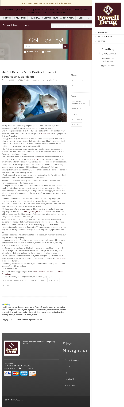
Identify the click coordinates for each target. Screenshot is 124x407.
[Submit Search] (65, 46)
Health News (31, 51)
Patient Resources (68, 26)
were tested (61, 258)
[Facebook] (88, 18)
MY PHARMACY (101, 32)
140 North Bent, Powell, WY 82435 (17, 9)
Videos (46, 51)
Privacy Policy (69, 385)
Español (7, 18)
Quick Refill (34, 18)
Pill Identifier (20, 18)
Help (66, 373)
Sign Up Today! (67, 18)
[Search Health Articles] (43, 46)
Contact (67, 366)
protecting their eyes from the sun (35, 211)
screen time (45, 133)
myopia (35, 159)
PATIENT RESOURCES (103, 36)
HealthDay (21, 320)
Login (80, 18)
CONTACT (99, 41)
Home (55, 26)
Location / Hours (50, 18)
